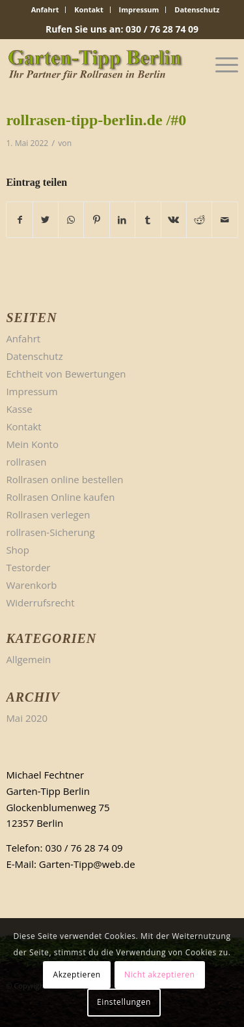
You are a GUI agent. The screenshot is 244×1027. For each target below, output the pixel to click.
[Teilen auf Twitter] (45, 220)
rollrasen (26, 461)
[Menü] (220, 64)
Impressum (139, 9)
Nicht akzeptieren (159, 974)
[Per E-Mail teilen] (224, 220)
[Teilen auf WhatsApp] (71, 220)
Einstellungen (124, 1001)
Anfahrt (45, 9)
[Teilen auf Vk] (173, 220)
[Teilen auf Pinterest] (96, 220)
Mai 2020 (26, 717)
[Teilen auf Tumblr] (147, 220)
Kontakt (88, 9)
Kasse (19, 408)
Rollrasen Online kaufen (60, 496)
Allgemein (28, 659)
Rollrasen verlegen (48, 514)
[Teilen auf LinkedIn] (122, 220)
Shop (17, 549)
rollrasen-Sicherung (50, 532)
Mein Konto (32, 444)
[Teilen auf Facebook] (19, 220)
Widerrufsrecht (40, 602)
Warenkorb (31, 584)
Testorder (28, 567)
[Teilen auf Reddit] (199, 220)
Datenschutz (196, 9)
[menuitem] (45, 10)
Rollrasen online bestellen (64, 479)
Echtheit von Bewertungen (66, 373)
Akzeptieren (76, 974)
